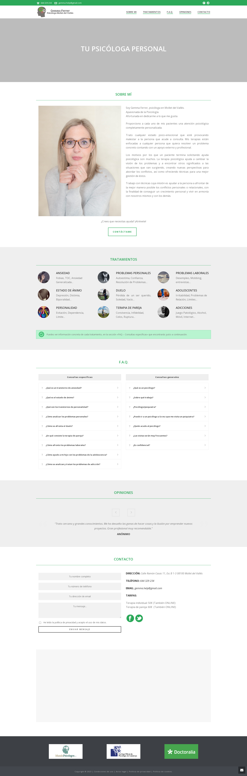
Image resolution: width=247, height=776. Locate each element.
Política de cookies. (162, 771)
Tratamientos (152, 11)
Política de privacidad (140, 771)
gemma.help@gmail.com (70, 2)
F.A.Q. (170, 11)
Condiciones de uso (103, 771)
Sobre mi (131, 11)
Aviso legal (121, 771)
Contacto (204, 11)
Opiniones (185, 11)
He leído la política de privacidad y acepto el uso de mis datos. (74, 622)
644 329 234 (46, 2)
